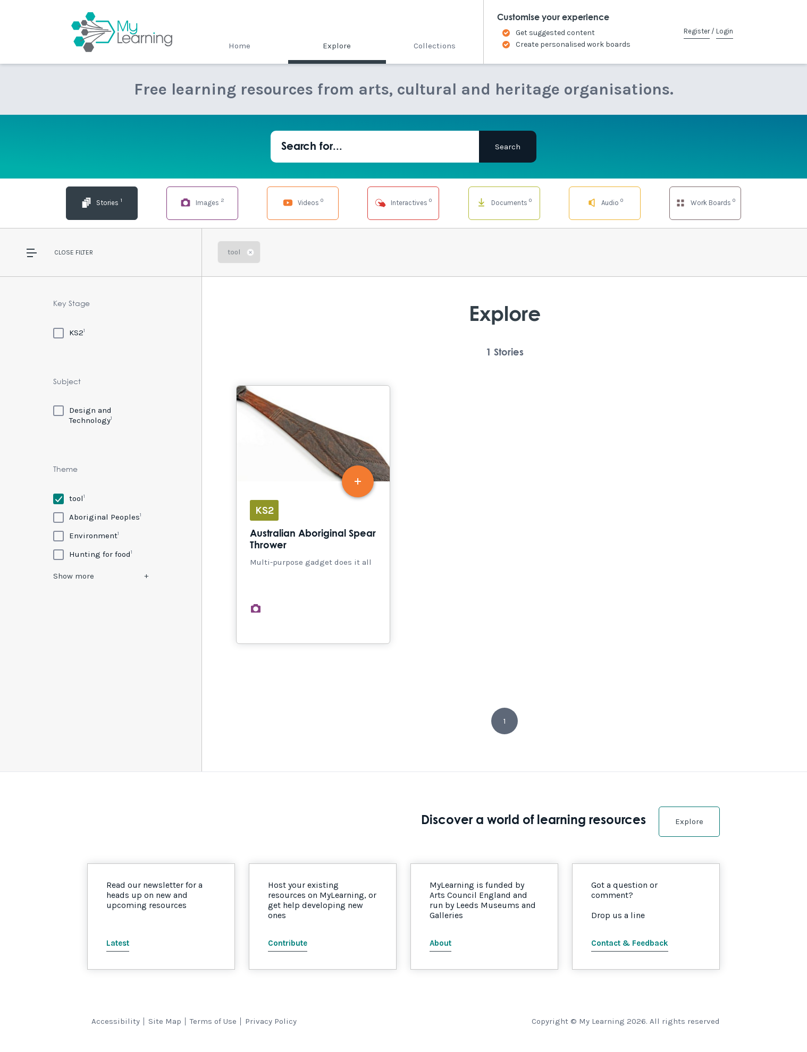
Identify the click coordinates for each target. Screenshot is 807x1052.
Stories (101, 202)
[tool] (69, 498)
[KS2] (69, 332)
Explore (337, 45)
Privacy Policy (271, 1021)
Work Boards (705, 202)
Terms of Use (213, 1021)
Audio (604, 202)
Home (239, 45)
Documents (504, 202)
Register (697, 31)
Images (202, 202)
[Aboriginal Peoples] (97, 517)
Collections (435, 45)
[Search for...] (375, 147)
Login (724, 31)
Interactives (403, 202)
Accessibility (115, 1021)
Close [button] (64, 252)
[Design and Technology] (100, 415)
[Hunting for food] (92, 554)
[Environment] (86, 535)
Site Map (164, 1021)
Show (73, 576)
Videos (303, 202)
